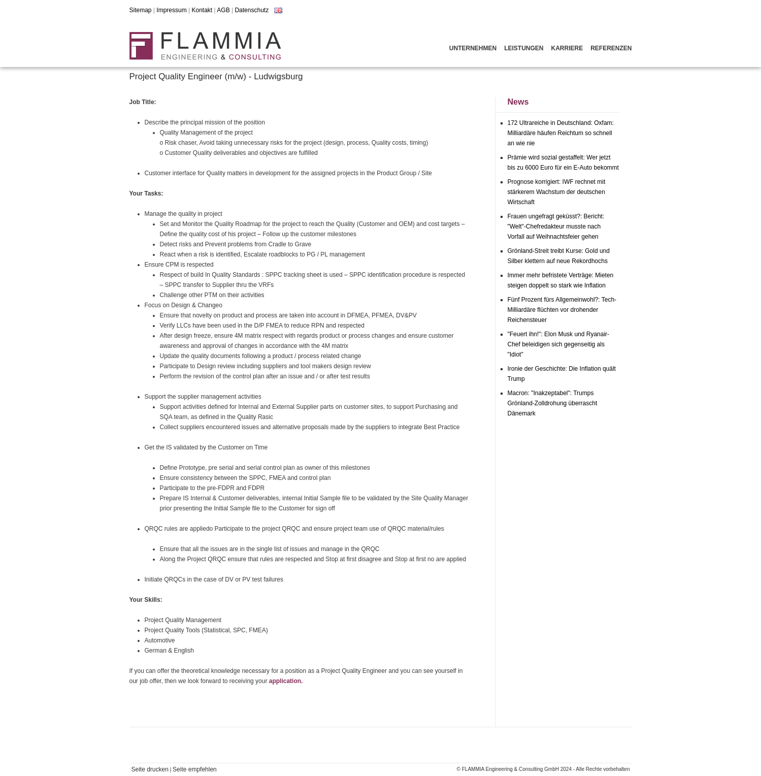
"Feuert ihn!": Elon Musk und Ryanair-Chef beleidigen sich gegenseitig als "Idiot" (559, 344)
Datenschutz (252, 10)
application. (286, 681)
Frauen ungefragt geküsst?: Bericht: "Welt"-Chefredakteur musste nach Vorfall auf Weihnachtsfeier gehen (556, 226)
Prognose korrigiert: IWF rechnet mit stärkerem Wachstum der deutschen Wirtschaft (557, 192)
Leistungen (523, 48)
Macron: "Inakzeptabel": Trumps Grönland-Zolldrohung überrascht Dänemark (553, 403)
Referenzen (611, 48)
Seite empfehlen (195, 769)
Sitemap (140, 10)
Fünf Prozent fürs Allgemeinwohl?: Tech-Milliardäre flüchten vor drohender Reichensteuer (562, 310)
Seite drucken (150, 769)
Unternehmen (473, 48)
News (518, 102)
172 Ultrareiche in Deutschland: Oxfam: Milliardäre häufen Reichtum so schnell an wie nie (561, 133)
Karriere (567, 48)
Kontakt (201, 10)
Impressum (171, 10)
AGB (223, 10)
